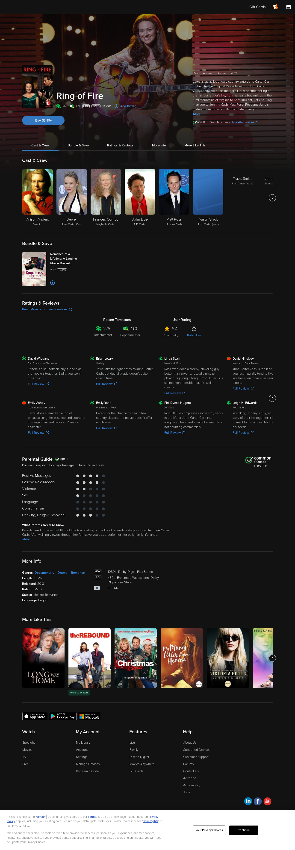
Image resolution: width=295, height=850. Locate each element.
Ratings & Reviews (120, 145)
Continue (244, 830)
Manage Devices (88, 764)
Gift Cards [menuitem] (257, 7)
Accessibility (191, 785)
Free (25, 764)
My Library (83, 743)
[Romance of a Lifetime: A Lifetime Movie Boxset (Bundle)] (68, 259)
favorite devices (245, 122)
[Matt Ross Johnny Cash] (174, 198)
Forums (188, 764)
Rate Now (194, 335)
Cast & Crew (40, 145)
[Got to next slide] (272, 198)
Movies (27, 750)
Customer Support (196, 757)
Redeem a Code (87, 771)
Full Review (38, 384)
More (197, 114)
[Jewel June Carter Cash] (71, 198)
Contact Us (191, 771)
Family (134, 750)
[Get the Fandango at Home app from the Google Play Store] (63, 716)
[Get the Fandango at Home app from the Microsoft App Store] (89, 716)
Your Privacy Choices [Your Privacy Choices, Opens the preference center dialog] (209, 830)
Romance (78, 573)
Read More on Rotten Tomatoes (47, 309)
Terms (92, 817)
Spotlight (28, 743)
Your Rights (150, 821)
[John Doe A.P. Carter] (139, 198)
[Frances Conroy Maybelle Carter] (105, 198)
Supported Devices (196, 750)
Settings (81, 757)
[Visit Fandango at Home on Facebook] (258, 802)
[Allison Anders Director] (37, 198)
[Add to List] (52, 282)
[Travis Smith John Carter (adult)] (242, 198)
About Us (189, 743)
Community (170, 335)
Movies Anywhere (142, 764)
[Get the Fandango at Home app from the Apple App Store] (34, 716)
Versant (41, 817)
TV (24, 757)
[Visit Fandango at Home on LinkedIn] (248, 802)
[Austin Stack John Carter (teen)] (208, 198)
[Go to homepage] (32, 7)
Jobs (186, 792)
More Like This (195, 145)
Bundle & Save (78, 145)
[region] (147, 830)
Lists (133, 743)
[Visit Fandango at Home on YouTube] (267, 802)
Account (82, 750)
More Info (159, 145)
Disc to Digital (139, 757)
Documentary (44, 573)
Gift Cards (136, 771)
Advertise (189, 778)
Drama (63, 573)
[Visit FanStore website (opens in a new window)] (289, 7)
